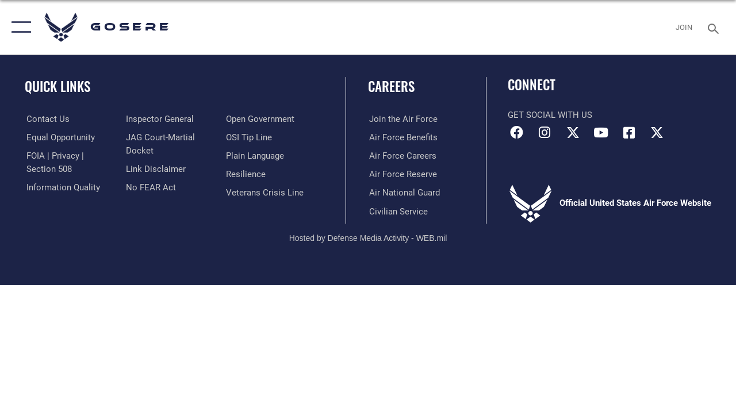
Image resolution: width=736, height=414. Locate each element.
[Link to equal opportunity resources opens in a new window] (59, 137)
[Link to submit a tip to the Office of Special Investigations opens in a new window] (249, 137)
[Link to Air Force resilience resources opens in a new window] (246, 174)
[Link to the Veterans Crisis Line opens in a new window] (265, 192)
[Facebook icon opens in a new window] (516, 132)
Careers (391, 86)
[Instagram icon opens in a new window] (544, 132)
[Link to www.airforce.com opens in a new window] (402, 119)
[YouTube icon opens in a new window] (601, 132)
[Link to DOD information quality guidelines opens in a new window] (61, 187)
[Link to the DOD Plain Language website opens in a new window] (255, 156)
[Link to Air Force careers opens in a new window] (401, 156)
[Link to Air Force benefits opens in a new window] (402, 137)
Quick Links (57, 86)
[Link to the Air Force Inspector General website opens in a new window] (159, 119)
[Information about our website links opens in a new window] (155, 168)
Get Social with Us (550, 115)
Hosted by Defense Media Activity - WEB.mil (368, 236)
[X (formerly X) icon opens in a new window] (572, 132)
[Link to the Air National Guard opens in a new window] (403, 192)
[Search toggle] (715, 27)
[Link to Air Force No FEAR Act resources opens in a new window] (150, 187)
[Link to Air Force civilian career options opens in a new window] (397, 210)
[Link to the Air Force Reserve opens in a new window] (402, 174)
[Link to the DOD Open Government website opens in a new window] (260, 119)
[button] (18, 27)
